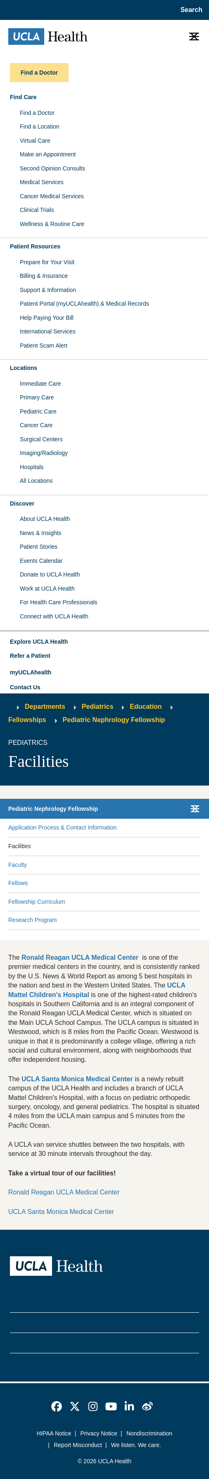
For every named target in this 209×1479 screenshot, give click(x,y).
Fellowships (27, 719)
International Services (48, 331)
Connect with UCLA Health (54, 616)
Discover (22, 503)
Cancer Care (36, 425)
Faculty (17, 864)
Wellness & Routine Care (52, 224)
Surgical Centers (41, 439)
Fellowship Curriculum (36, 901)
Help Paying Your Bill (47, 317)
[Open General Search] (189, 10)
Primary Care (37, 397)
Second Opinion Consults (52, 168)
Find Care (23, 97)
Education (146, 706)
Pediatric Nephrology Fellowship (114, 719)
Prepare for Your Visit (47, 262)
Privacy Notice (99, 1433)
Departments (45, 706)
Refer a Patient (30, 655)
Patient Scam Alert (43, 345)
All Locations (36, 480)
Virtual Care (35, 140)
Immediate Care (40, 383)
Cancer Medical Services (52, 196)
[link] (56, 1406)
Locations (23, 368)
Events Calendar (41, 560)
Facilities (19, 846)
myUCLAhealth (30, 672)
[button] (104, 642)
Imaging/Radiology (44, 453)
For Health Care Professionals (58, 602)
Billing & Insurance (44, 275)
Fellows (18, 883)
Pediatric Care (38, 411)
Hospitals (32, 467)
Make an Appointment (48, 154)
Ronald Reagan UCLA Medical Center (63, 1192)
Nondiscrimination (149, 1433)
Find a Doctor (37, 112)
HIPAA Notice (54, 1433)
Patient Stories (38, 546)
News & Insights (40, 533)
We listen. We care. (136, 1445)
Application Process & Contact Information (62, 827)
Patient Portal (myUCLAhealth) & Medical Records (84, 303)
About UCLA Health (45, 519)
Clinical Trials (37, 210)
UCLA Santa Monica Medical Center (61, 1211)
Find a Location (39, 126)
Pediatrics (97, 706)
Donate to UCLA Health (50, 574)
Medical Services (42, 182)
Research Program (32, 920)
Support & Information (48, 290)
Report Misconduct (78, 1445)
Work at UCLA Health (47, 588)
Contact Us (25, 687)
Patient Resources (35, 246)
